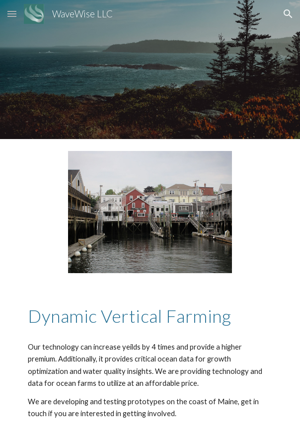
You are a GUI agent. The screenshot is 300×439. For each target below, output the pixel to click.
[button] (12, 13)
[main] (150, 315)
